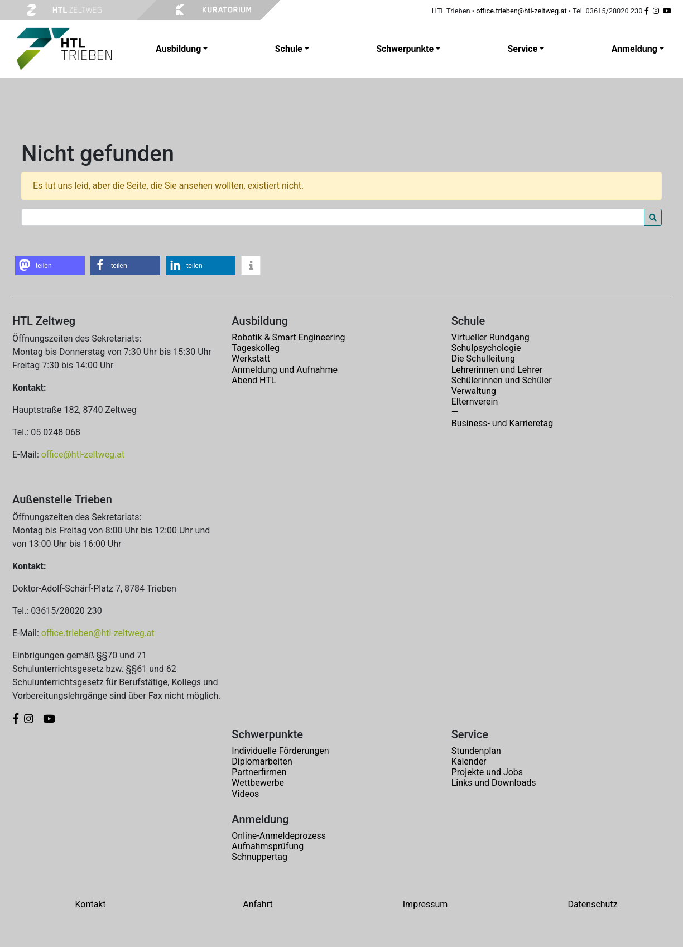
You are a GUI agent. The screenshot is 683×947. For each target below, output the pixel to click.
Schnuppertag (259, 857)
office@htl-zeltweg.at (82, 454)
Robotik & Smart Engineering (288, 337)
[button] (50, 265)
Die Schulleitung (483, 358)
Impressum (425, 904)
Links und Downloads (493, 782)
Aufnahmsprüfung (268, 846)
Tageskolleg (256, 348)
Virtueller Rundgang (490, 337)
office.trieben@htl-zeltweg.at (521, 11)
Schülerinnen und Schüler (501, 380)
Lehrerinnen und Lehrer (497, 369)
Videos (245, 794)
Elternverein (474, 401)
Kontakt (90, 904)
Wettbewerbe (258, 782)
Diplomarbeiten (262, 761)
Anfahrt (257, 904)
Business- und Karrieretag (502, 423)
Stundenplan (476, 751)
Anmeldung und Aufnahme (285, 369)
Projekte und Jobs (487, 772)
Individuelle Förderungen (280, 751)
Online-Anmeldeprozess (279, 835)
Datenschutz (592, 904)
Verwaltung (473, 391)
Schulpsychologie (486, 348)
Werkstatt (251, 358)
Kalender (469, 761)
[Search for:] (332, 217)
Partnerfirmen (259, 772)
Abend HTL (254, 380)
